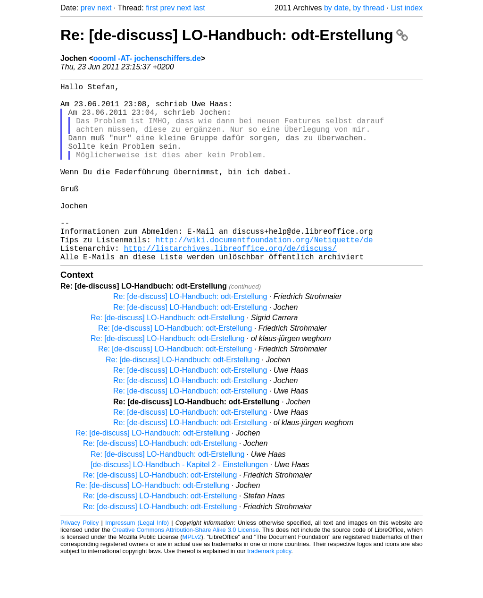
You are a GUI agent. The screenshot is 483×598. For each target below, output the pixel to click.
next (104, 8)
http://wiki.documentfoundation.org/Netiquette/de (264, 275)
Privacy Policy (79, 562)
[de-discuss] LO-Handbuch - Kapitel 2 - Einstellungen (179, 504)
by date (336, 8)
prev (88, 8)
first (152, 8)
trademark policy (269, 590)
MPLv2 (192, 576)
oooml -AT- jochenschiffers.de (147, 58)
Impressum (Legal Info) (137, 562)
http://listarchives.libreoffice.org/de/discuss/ (230, 286)
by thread (368, 8)
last (199, 8)
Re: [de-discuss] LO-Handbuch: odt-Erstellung (234, 34)
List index (407, 8)
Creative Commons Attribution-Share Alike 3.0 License (185, 569)
